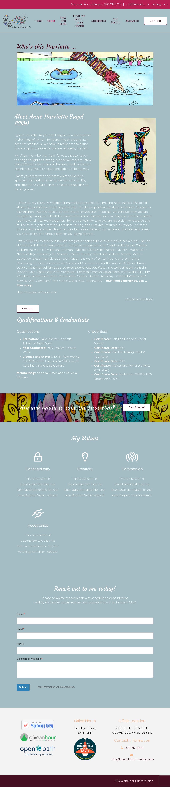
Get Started (115, 20)
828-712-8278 (113, 4)
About (51, 20)
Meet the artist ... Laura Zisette (79, 20)
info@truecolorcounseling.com (146, 4)
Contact (155, 20)
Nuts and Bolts (63, 21)
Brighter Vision (143, 781)
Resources (132, 20)
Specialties (98, 20)
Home (38, 20)
